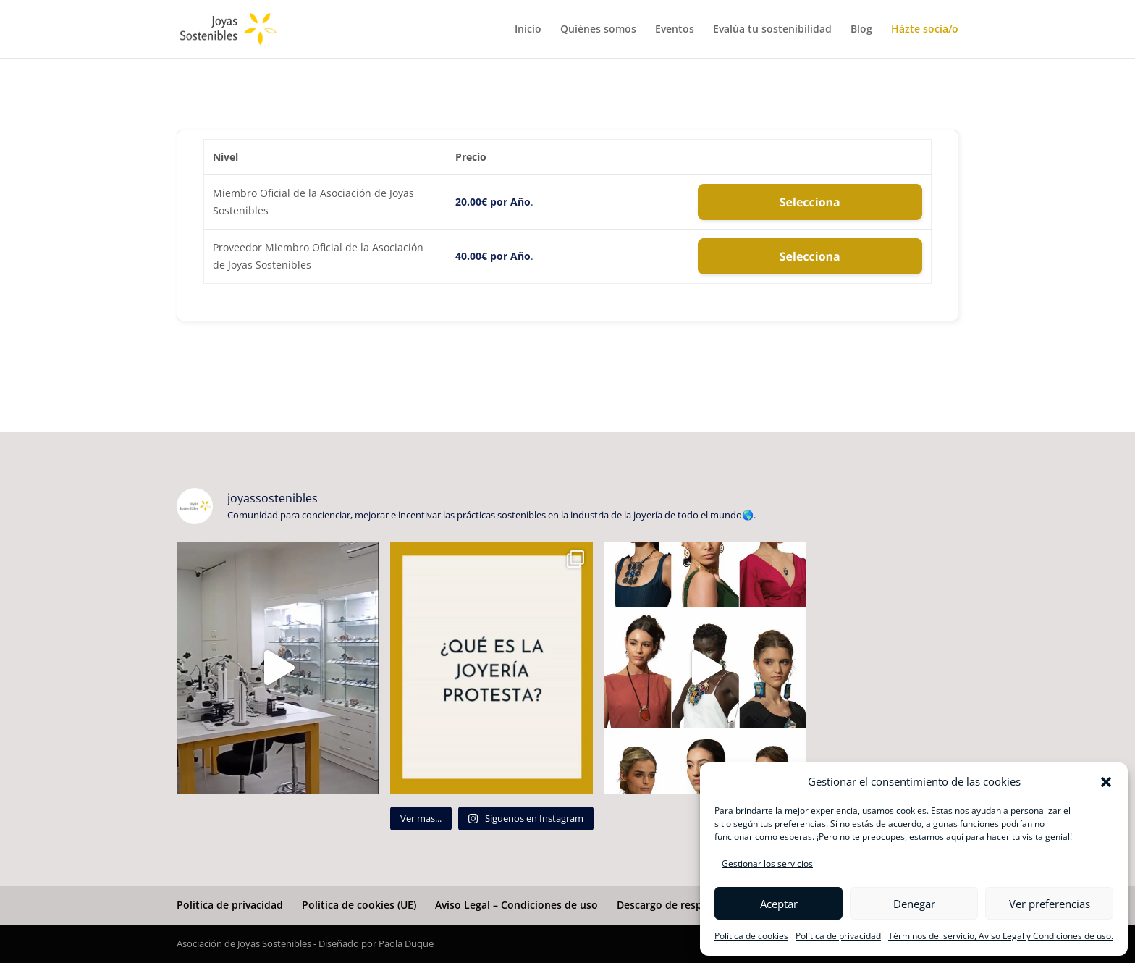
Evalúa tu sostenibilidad (772, 29)
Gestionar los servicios (767, 863)
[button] (1106, 782)
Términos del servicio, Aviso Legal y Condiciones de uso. (1000, 936)
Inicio (528, 29)
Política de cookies (751, 936)
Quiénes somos (598, 29)
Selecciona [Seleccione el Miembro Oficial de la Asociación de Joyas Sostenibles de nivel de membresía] (810, 202)
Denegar (914, 903)
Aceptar (779, 903)
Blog (861, 29)
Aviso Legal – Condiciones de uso (516, 905)
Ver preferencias (1049, 903)
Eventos (674, 29)
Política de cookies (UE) (359, 905)
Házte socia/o (924, 29)
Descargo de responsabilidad (688, 905)
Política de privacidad (838, 936)
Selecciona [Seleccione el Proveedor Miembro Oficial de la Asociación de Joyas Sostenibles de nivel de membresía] (810, 256)
